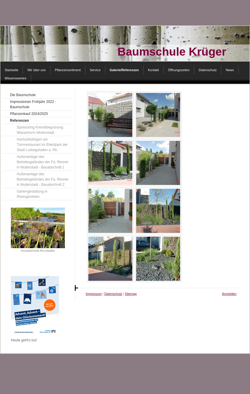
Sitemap (131, 294)
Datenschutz (113, 294)
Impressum (94, 294)
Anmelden (229, 294)
